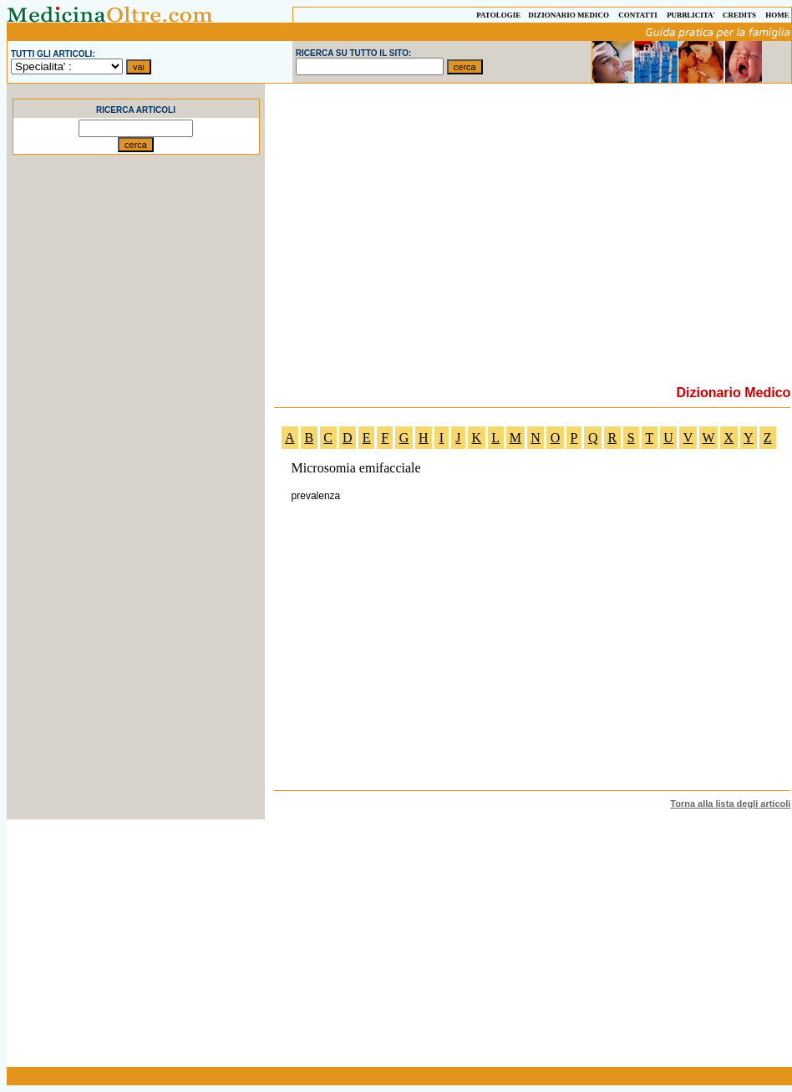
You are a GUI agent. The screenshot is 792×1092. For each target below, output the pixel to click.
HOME (777, 15)
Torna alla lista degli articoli (730, 804)
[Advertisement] (136, 464)
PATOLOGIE (498, 15)
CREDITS (739, 15)
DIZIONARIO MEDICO (568, 15)
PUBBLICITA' (691, 15)
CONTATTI (637, 15)
